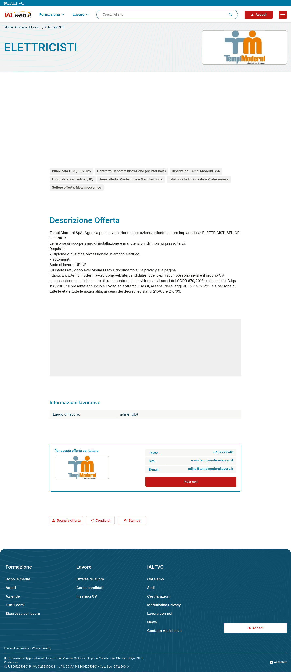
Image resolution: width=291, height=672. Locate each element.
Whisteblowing (41, 648)
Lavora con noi (159, 613)
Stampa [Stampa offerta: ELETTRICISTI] (132, 520)
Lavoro (81, 14)
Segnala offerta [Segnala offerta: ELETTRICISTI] (66, 520)
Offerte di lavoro (90, 579)
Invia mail (191, 482)
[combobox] (167, 14)
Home (9, 27)
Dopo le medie (18, 579)
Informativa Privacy (16, 648)
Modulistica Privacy (164, 605)
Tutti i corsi (15, 605)
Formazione (52, 14)
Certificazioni (158, 596)
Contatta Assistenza (164, 631)
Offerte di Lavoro (28, 27)
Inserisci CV (86, 596)
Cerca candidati (89, 588)
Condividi (100, 520)
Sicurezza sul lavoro (23, 613)
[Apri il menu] (283, 15)
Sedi (151, 588)
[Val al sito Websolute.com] (278, 662)
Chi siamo (155, 579)
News (152, 622)
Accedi (259, 15)
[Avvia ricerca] (230, 14)
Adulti (11, 588)
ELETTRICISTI (54, 27)
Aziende (13, 596)
